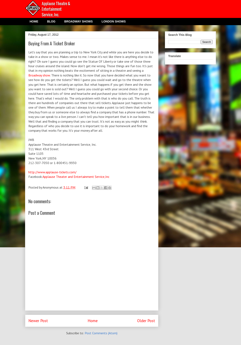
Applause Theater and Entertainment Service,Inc (76, 177)
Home (93, 320)
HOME (34, 21)
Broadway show (39, 75)
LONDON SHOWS (114, 21)
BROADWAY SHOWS (78, 21)
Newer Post (38, 320)
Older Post (146, 320)
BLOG (51, 21)
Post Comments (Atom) (101, 333)
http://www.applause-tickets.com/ (52, 172)
